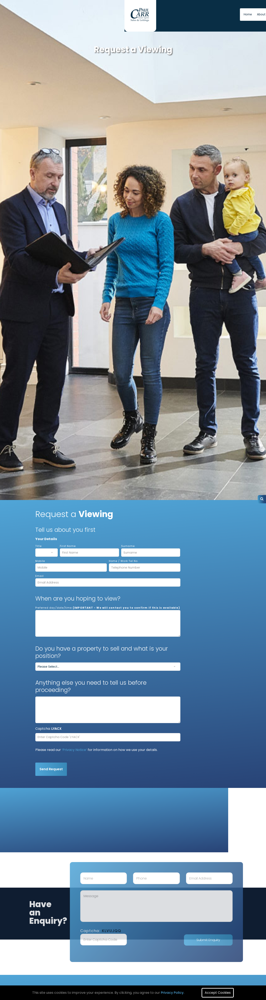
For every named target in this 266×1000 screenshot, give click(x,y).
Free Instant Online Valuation (224, 14)
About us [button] (153, 14)
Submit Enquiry (225, 939)
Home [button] (137, 14)
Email (39, 576)
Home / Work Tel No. (124, 561)
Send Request (51, 769)
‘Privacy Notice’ (74, 749)
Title (38, 546)
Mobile (40, 561)
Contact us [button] (172, 14)
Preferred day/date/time (107, 607)
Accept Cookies (218, 992)
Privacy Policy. (172, 992)
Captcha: (117, 930)
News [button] (188, 14)
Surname (128, 546)
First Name (68, 546)
